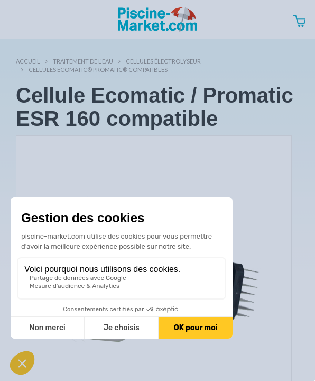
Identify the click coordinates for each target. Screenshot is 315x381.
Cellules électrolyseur (163, 61)
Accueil (28, 61)
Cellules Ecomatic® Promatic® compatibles (98, 69)
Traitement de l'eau (83, 61)
